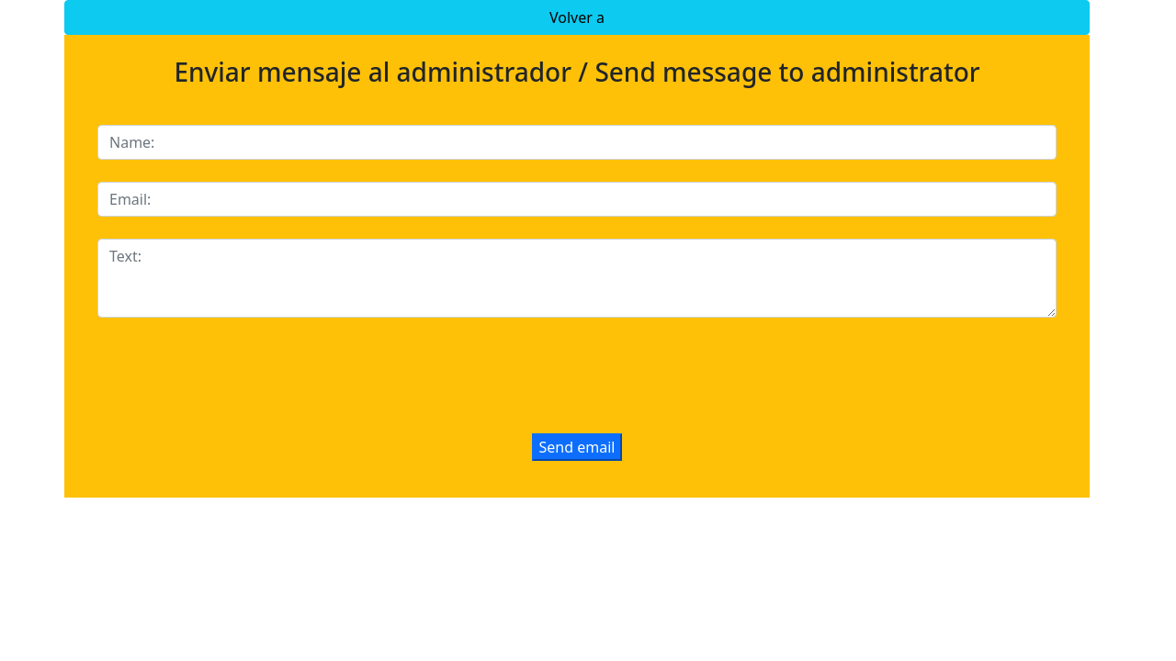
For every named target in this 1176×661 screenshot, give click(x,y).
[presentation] (237, 375)
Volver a (577, 17)
